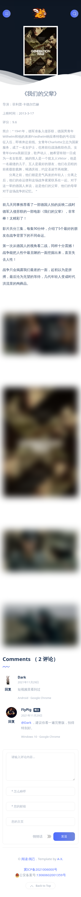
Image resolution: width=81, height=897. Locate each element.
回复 (8, 689)
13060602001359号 (51, 875)
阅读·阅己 (28, 859)
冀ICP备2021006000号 (40, 869)
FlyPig (26, 709)
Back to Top (40, 886)
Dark (22, 677)
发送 (64, 836)
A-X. (60, 859)
